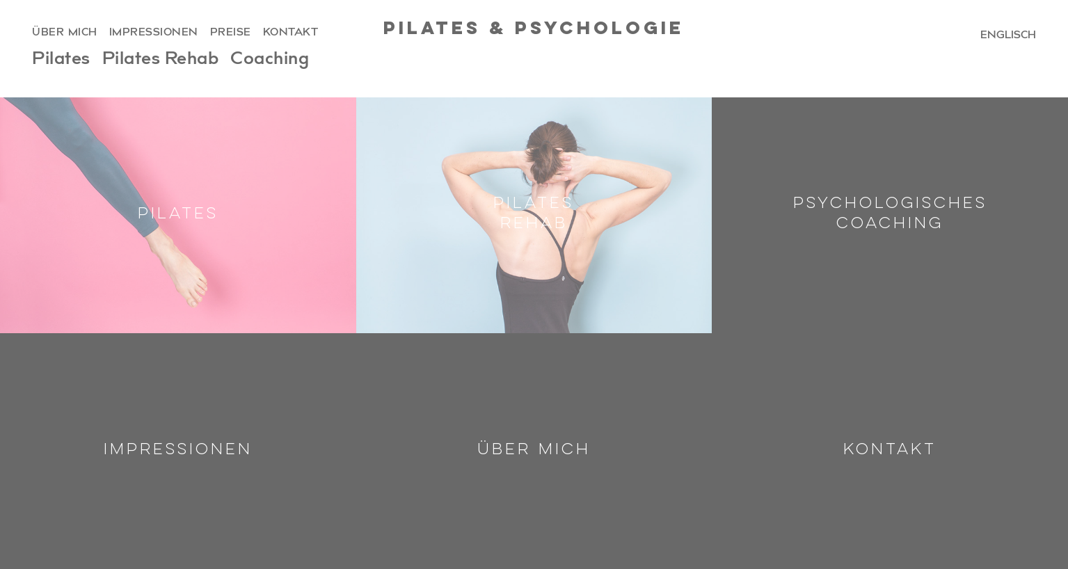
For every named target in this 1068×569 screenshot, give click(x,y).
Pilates (61, 60)
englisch (1008, 35)
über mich (64, 32)
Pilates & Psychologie (533, 29)
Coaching (269, 60)
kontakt (291, 32)
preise (230, 32)
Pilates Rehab (160, 60)
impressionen (153, 32)
